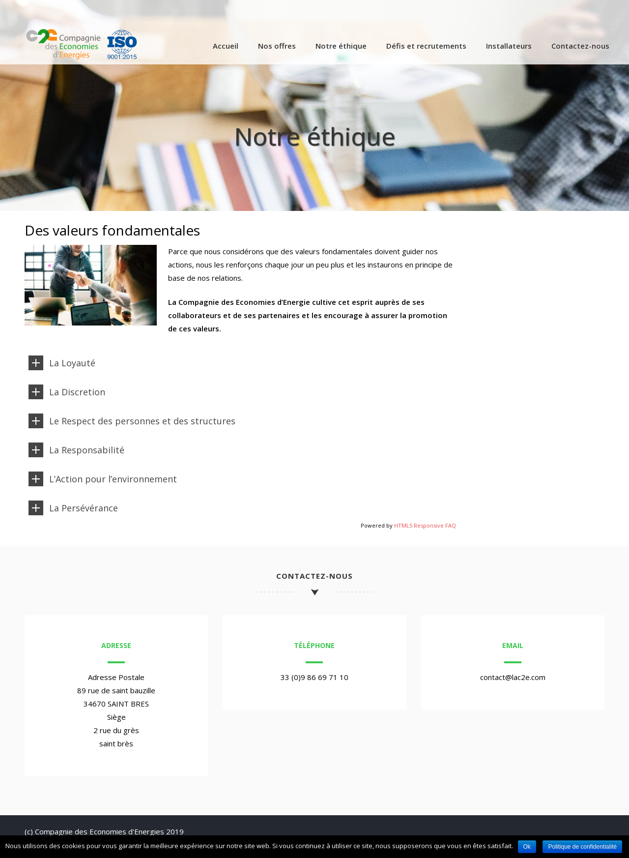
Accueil (225, 46)
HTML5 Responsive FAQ (425, 525)
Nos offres (277, 46)
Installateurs (509, 46)
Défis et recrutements (426, 46)
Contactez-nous (580, 46)
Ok (527, 846)
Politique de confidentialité (582, 846)
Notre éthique (341, 46)
